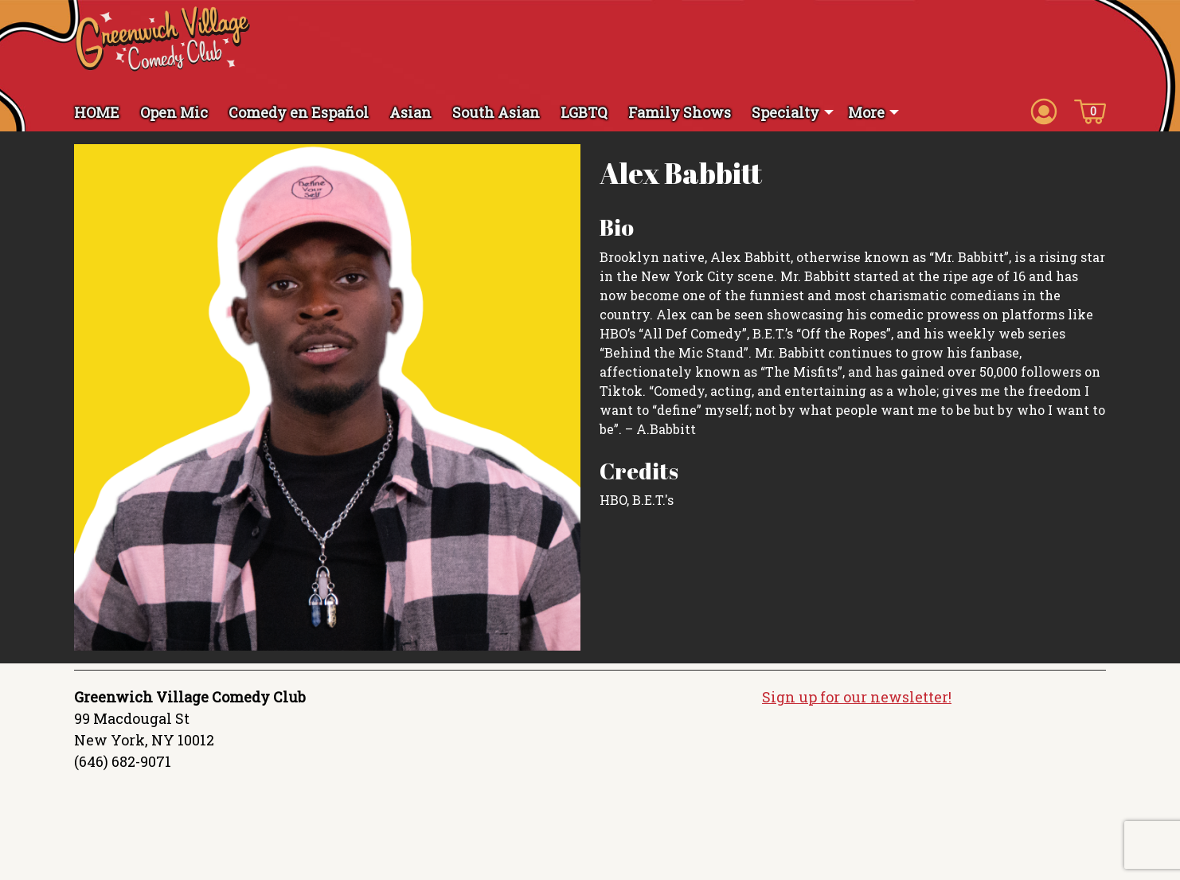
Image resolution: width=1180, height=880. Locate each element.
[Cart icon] (1090, 111)
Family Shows (679, 112)
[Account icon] (1044, 111)
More (866, 112)
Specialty (785, 112)
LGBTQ (584, 112)
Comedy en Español (299, 112)
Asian (410, 112)
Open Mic (174, 112)
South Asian (496, 112)
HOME (96, 112)
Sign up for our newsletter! (856, 696)
